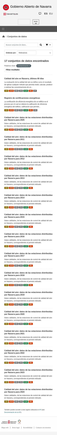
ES (46, 13)
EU (51, 13)
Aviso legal (16, 428)
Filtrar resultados (13, 70)
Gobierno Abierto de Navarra (30, 6)
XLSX (25, 90)
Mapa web (5, 428)
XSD (35, 110)
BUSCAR (36, 22)
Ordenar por (11, 53)
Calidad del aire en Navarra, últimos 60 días (24, 79)
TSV (21, 90)
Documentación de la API (12, 412)
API (40, 410)
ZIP (35, 90)
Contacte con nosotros (43, 428)
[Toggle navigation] (3, 29)
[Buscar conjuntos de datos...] (21, 45)
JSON (11, 90)
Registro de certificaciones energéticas (22, 98)
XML (30, 90)
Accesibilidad (27, 428)
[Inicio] (3, 36)
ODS (16, 90)
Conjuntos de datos (17, 36)
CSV (6, 90)
